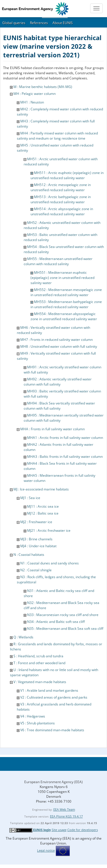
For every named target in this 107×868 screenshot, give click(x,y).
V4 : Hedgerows (32, 716)
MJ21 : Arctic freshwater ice (48, 530)
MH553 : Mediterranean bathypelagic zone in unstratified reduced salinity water (66, 304)
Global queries (13, 22)
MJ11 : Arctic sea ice (43, 506)
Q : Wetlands (23, 637)
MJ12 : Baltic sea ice (42, 513)
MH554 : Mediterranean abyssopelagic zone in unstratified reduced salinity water (64, 316)
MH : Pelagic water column (34, 93)
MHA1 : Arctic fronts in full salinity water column (65, 437)
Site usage (59, 830)
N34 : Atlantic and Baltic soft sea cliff (56, 621)
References (39, 22)
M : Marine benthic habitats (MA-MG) (42, 86)
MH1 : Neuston (32, 102)
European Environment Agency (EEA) (53, 781)
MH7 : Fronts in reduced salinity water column (56, 339)
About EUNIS (63, 22)
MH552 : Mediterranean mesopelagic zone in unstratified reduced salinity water (66, 292)
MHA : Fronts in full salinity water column (52, 429)
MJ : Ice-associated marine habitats (41, 489)
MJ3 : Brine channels (36, 539)
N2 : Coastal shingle (36, 570)
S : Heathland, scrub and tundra (38, 656)
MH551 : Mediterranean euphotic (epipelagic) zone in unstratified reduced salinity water (62, 277)
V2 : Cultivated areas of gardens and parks (53, 697)
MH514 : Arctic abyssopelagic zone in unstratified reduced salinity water (62, 211)
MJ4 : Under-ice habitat (38, 546)
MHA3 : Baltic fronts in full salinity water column (65, 456)
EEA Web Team (64, 809)
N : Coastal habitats (28, 554)
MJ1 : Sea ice (30, 497)
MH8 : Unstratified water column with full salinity (58, 346)
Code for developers (82, 830)
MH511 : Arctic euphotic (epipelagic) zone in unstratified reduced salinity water (67, 175)
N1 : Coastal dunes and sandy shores (49, 563)
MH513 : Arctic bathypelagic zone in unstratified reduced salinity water (61, 199)
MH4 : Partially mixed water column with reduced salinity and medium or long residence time (57, 136)
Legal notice (46, 850)
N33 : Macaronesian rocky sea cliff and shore (62, 614)
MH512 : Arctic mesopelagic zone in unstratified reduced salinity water (61, 187)
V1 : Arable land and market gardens (49, 690)
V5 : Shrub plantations (37, 723)
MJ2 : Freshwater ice (36, 521)
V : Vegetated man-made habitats (39, 681)
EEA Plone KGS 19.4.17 (66, 816)
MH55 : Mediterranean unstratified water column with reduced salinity (58, 261)
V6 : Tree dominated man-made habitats (52, 730)
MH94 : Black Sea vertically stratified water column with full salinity (59, 406)
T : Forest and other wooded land (39, 662)
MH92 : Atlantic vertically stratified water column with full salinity (58, 382)
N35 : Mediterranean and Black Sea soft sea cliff (65, 628)
